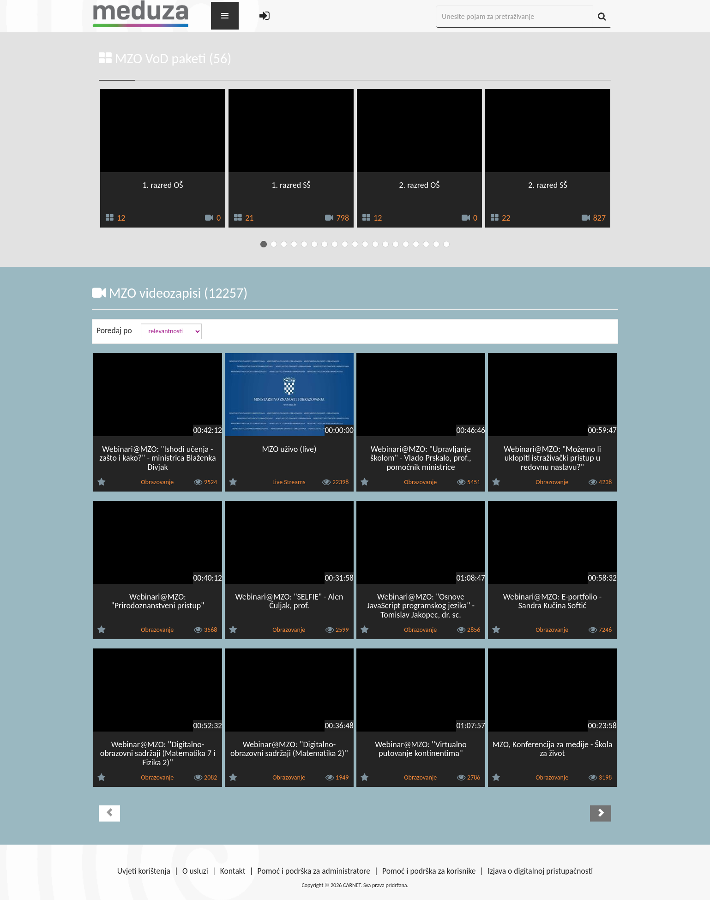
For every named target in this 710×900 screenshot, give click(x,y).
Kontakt (233, 871)
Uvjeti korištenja (143, 871)
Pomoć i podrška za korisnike (429, 871)
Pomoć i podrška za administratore (314, 871)
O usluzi (195, 871)
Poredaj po (114, 330)
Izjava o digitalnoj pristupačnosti (540, 871)
